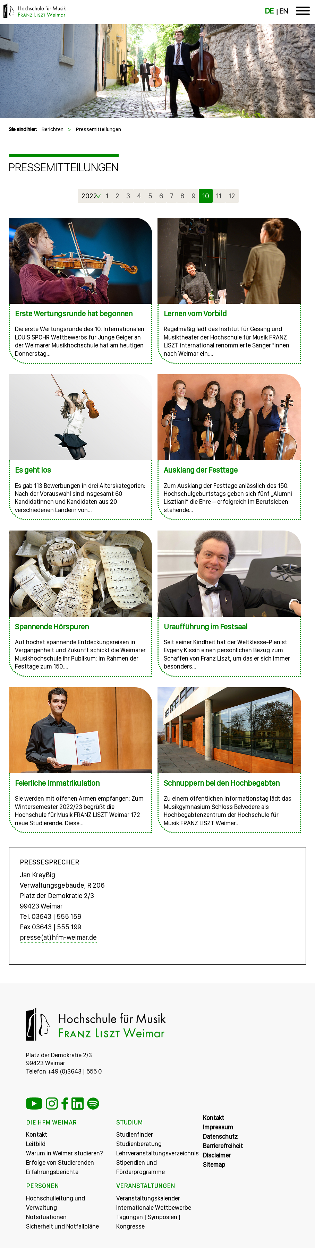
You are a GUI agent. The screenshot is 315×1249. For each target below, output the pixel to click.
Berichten (52, 129)
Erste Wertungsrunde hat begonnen (74, 313)
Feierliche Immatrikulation (57, 782)
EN (283, 11)
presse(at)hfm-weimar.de (58, 938)
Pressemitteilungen (98, 129)
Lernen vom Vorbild (195, 313)
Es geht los (33, 469)
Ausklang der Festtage (201, 469)
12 (232, 196)
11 (219, 196)
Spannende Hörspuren (52, 626)
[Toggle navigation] (303, 12)
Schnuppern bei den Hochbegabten (222, 782)
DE (269, 11)
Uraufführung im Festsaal (206, 626)
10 (205, 196)
